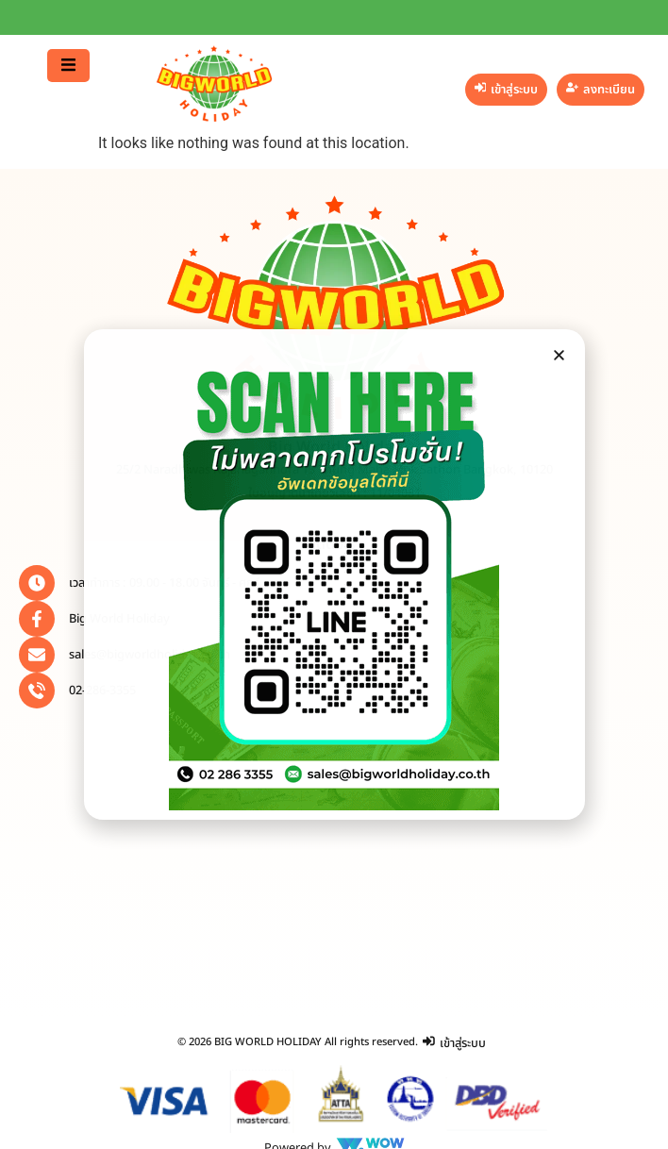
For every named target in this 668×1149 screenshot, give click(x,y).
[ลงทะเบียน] (600, 90)
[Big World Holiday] (37, 619)
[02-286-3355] (37, 690)
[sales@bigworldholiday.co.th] (37, 655)
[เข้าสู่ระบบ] (506, 90)
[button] (68, 65)
